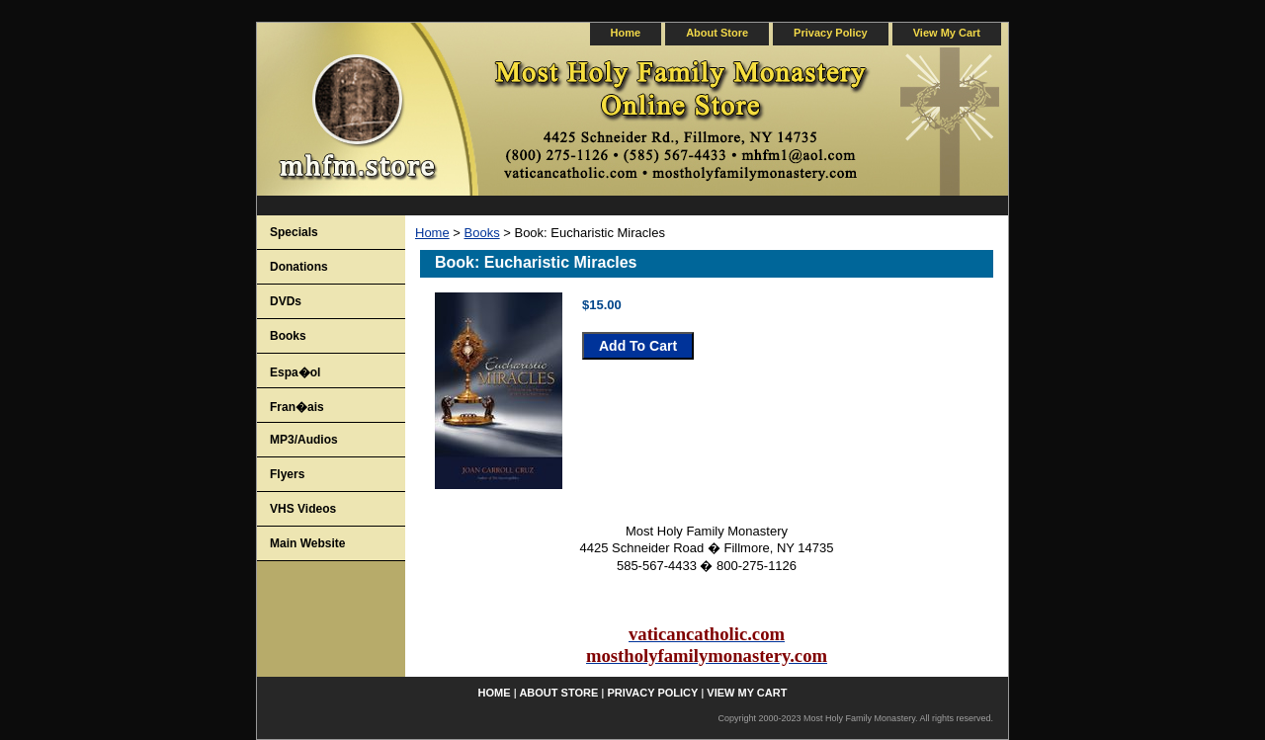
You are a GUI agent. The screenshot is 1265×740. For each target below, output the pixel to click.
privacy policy (831, 33)
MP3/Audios (304, 440)
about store (717, 33)
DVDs (285, 301)
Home (432, 232)
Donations (299, 267)
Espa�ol (295, 372)
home (626, 33)
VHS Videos (303, 509)
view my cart (946, 33)
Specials (294, 232)
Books (482, 232)
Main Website (307, 543)
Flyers (287, 474)
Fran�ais (297, 407)
